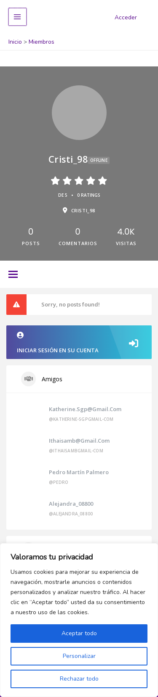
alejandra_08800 (71, 503)
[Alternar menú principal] (17, 17)
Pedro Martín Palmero (79, 472)
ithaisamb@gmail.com (79, 440)
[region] (79, 620)
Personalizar (79, 656)
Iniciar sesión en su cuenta (79, 343)
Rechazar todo (79, 679)
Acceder (126, 17)
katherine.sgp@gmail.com (85, 409)
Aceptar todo (79, 633)
